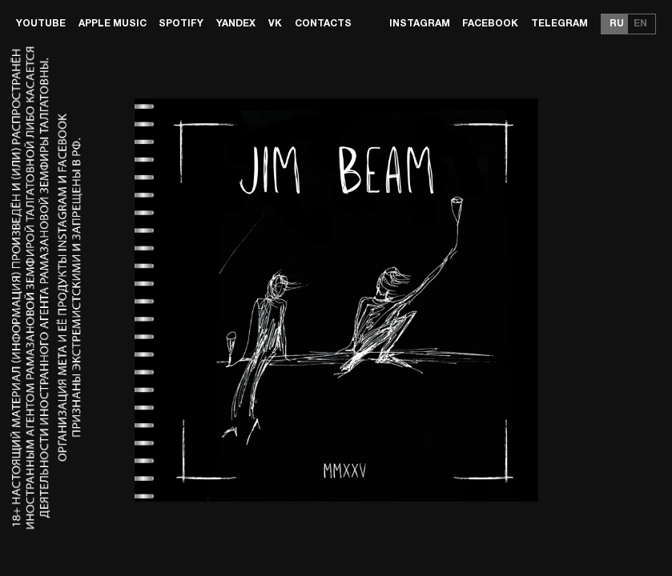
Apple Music (112, 23)
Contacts (323, 23)
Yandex (236, 23)
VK (275, 23)
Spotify (181, 23)
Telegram (559, 23)
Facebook (490, 23)
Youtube (41, 23)
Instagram (419, 23)
